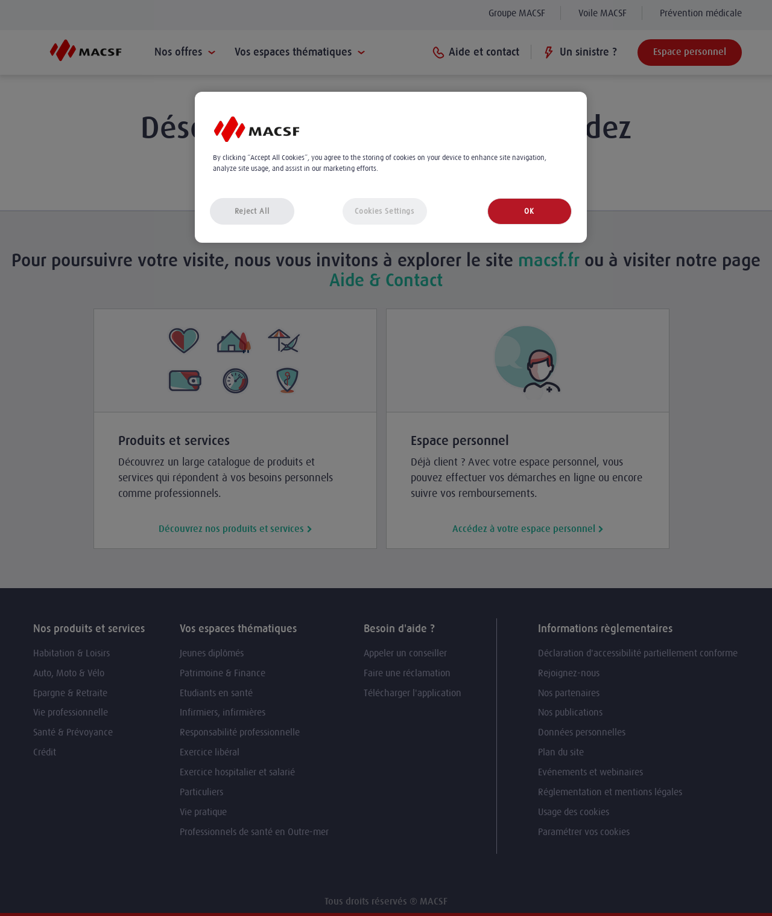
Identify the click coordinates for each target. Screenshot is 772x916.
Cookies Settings (384, 211)
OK (529, 211)
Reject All (252, 211)
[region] (391, 167)
